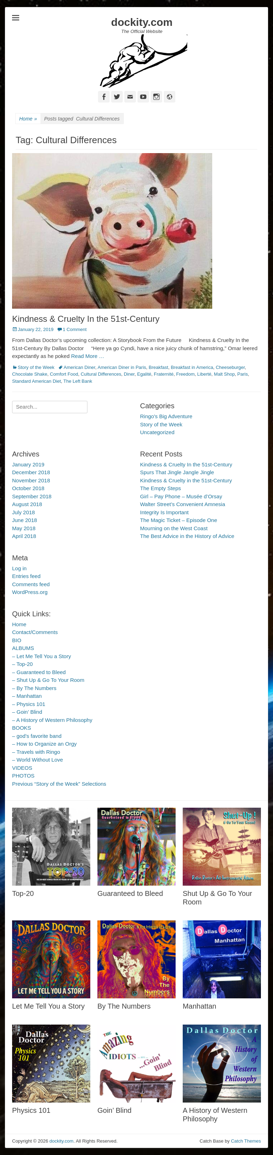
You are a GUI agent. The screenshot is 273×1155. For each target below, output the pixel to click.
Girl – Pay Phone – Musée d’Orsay (181, 496)
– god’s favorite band (36, 736)
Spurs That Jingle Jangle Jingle (177, 472)
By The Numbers (124, 1006)
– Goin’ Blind (27, 712)
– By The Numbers (34, 688)
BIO (16, 640)
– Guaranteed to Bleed (39, 672)
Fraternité (164, 374)
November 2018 (31, 480)
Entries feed (26, 576)
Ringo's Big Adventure (166, 416)
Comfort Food (64, 374)
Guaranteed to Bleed (130, 893)
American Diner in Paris (121, 367)
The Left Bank (77, 381)
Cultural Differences (101, 374)
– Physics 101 (28, 704)
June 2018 (24, 520)
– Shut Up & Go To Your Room (48, 680)
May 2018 (24, 528)
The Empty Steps (160, 488)
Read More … (87, 356)
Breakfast (158, 367)
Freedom (185, 374)
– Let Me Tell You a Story (41, 656)
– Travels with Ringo (36, 752)
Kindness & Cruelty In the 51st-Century (86, 319)
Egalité (144, 374)
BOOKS (21, 728)
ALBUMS (23, 648)
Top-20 (23, 893)
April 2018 (24, 536)
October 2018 (28, 488)
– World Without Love (37, 760)
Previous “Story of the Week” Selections (59, 784)
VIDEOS (22, 768)
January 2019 (28, 464)
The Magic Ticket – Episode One (178, 520)
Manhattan (199, 1006)
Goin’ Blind (114, 1110)
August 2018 (27, 504)
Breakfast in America (192, 367)
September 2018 (32, 496)
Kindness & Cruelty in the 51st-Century (186, 480)
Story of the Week (36, 367)
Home (28, 119)
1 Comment (74, 329)
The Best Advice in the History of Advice (187, 536)
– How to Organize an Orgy (44, 744)
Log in (19, 568)
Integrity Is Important (164, 512)
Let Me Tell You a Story (48, 1006)
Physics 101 (31, 1110)
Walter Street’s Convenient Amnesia (182, 504)
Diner (129, 374)
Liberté (204, 374)
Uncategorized (157, 432)
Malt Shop (224, 374)
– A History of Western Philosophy (52, 720)
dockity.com (142, 22)
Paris (242, 374)
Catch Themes (246, 1141)
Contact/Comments (35, 632)
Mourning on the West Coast (174, 528)
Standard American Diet (36, 381)
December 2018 (31, 472)
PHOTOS (23, 776)
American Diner (79, 367)
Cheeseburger (230, 367)
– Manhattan (27, 696)
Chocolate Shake (29, 374)
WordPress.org (30, 592)
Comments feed (31, 584)
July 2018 (23, 512)
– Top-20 (22, 664)
